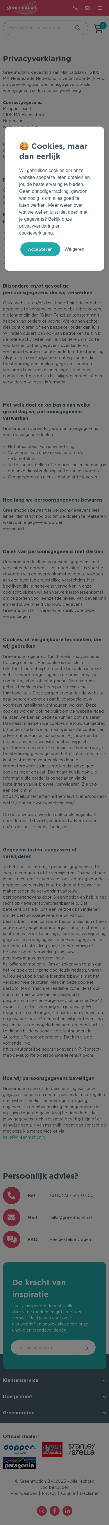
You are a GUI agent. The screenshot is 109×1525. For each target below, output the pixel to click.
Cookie (68, 1493)
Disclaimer (90, 1493)
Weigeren (74, 249)
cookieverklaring (36, 233)
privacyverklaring (36, 226)
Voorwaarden (23, 1493)
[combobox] (36, 28)
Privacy (49, 1493)
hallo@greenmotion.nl (24, 1137)
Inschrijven (87, 1347)
